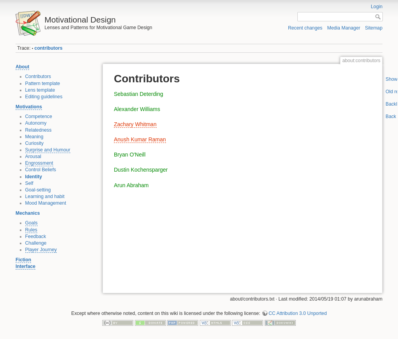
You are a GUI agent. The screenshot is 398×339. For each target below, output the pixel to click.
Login (376, 6)
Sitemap (373, 28)
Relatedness (38, 130)
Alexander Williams (137, 109)
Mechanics (28, 213)
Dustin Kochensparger (141, 170)
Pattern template (42, 83)
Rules (31, 230)
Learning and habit (45, 196)
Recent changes (305, 28)
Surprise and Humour (47, 150)
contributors (49, 48)
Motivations (29, 107)
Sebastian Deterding (138, 94)
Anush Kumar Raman (140, 139)
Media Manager (343, 28)
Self (29, 183)
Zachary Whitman (135, 124)
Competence (38, 116)
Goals (31, 223)
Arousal (33, 156)
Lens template (40, 90)
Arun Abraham (131, 185)
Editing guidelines (44, 96)
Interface (25, 266)
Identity (33, 176)
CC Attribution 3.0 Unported (298, 313)
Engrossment (39, 163)
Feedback (35, 236)
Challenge (36, 243)
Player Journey (41, 249)
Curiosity (34, 143)
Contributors (38, 76)
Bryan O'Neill (129, 154)
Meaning (34, 136)
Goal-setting (38, 190)
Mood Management (45, 203)
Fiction (23, 260)
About (22, 67)
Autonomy (36, 123)
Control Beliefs (40, 169)
